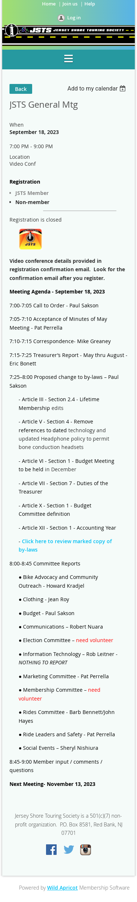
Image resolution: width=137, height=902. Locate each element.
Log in (74, 17)
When (16, 124)
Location (19, 156)
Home (49, 3)
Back (21, 88)
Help (89, 3)
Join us (69, 3)
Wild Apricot (62, 887)
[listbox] (97, 88)
